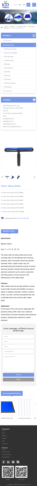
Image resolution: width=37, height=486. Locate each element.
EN (16, 4)
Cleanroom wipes (9, 60)
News (3, 441)
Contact (7, 100)
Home (6, 26)
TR (24, 4)
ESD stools (7, 75)
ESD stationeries (8, 68)
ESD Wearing (7, 40)
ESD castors (7, 79)
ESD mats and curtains (10, 49)
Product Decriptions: (10, 231)
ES (20, 4)
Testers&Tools (7, 91)
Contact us (5, 443)
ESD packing (7, 87)
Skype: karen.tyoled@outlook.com (12, 126)
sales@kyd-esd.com (8, 121)
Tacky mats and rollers (10, 53)
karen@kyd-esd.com (8, 118)
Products (12, 26)
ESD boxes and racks (10, 83)
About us (4, 435)
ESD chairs (7, 71)
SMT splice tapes (9, 56)
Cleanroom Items (21, 26)
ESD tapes (7, 64)
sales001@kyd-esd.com (9, 124)
